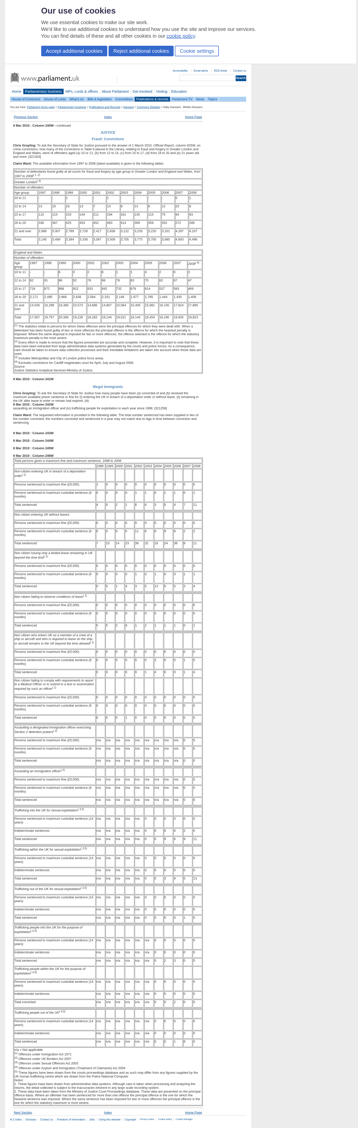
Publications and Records (104, 107)
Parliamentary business (43, 91)
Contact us (239, 70)
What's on (77, 99)
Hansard (128, 107)
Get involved (142, 91)
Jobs (92, 1119)
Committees (123, 99)
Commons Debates (148, 107)
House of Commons (26, 99)
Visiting (161, 91)
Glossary (31, 1119)
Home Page (193, 117)
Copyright (130, 1119)
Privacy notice (147, 1119)
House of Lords (55, 99)
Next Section (23, 1112)
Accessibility (180, 70)
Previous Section (26, 117)
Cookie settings (197, 51)
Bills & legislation (99, 99)
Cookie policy (165, 1119)
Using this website (109, 1119)
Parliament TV (182, 99)
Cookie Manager (184, 1119)
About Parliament (115, 91)
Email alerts (201, 70)
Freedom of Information (71, 1119)
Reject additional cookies (141, 51)
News (200, 99)
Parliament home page (41, 107)
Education (179, 91)
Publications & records (152, 99)
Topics (212, 99)
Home (16, 91)
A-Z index (16, 1119)
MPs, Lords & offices (82, 91)
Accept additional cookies (74, 51)
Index (108, 117)
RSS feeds (220, 70)
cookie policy (181, 36)
